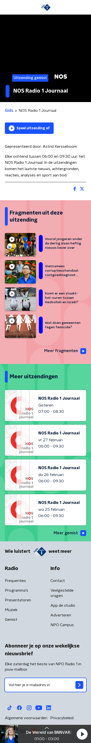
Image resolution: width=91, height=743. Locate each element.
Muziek (11, 610)
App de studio (62, 605)
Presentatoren (18, 600)
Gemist (11, 620)
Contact (57, 581)
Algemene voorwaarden (26, 718)
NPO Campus (62, 625)
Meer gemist (70, 533)
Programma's (16, 590)
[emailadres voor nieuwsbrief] (45, 685)
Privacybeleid (62, 718)
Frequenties (15, 581)
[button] (82, 734)
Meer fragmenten (65, 351)
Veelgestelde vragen (62, 593)
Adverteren (60, 615)
